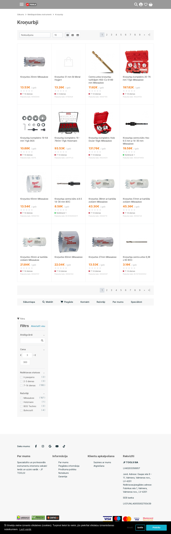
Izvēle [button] (140, 527)
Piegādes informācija (68, 465)
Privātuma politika (67, 469)
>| (149, 34)
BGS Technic (30, 406)
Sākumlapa (29, 302)
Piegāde (67, 302)
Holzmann (28, 402)
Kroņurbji (59, 14)
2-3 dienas (29, 381)
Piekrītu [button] (156, 527)
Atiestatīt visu (38, 326)
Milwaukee (29, 398)
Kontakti (85, 302)
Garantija (62, 476)
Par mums (118, 302)
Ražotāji (101, 302)
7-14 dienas (30, 385)
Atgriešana (99, 465)
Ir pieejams (29, 377)
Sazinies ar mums (102, 462)
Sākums (20, 14)
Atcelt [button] (130, 527)
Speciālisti (136, 302)
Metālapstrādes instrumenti (40, 14)
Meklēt (47, 302)
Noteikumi (63, 473)
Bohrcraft (28, 410)
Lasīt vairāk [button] (25, 529)
